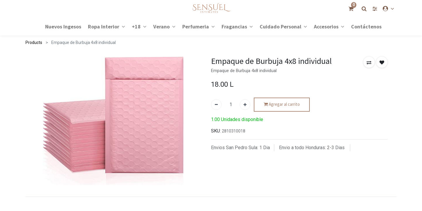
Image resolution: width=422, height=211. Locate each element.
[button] (369, 62)
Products (33, 42)
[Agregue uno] (245, 104)
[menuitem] (63, 26)
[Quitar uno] (216, 104)
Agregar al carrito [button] (282, 104)
